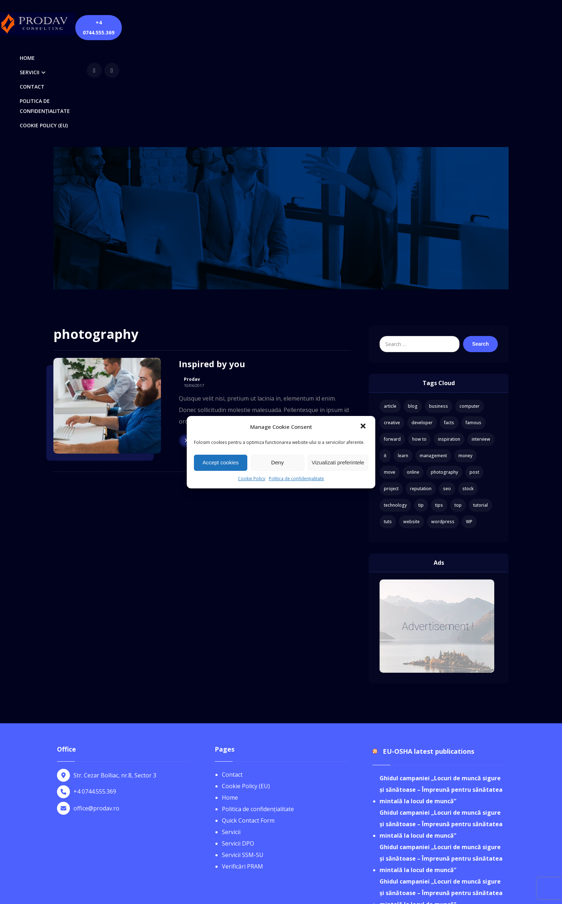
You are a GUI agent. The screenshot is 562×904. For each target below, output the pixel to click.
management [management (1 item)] (433, 357)
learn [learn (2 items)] (403, 357)
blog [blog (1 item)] (413, 307)
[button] (363, 426)
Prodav (192, 280)
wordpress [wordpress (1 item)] (442, 423)
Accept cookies (221, 462)
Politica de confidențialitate (296, 478)
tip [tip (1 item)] (421, 406)
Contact (232, 676)
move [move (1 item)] (389, 373)
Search (480, 245)
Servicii (231, 733)
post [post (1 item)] (474, 373)
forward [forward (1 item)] (392, 340)
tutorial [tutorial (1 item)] (480, 406)
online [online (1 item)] (413, 373)
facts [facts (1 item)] (449, 324)
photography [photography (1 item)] (444, 373)
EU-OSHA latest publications (428, 652)
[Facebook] (426, 22)
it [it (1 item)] (385, 357)
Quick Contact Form (248, 721)
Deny (277, 462)
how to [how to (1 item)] (419, 340)
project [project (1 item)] (391, 390)
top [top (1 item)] (458, 406)
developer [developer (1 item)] (422, 324)
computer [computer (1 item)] (469, 307)
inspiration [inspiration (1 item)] (449, 340)
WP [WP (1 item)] (469, 423)
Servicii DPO (238, 744)
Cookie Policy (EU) (246, 687)
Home (230, 698)
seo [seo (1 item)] (447, 390)
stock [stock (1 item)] (467, 390)
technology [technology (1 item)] (395, 406)
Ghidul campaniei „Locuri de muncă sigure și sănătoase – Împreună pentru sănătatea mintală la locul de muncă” (441, 691)
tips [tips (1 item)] (439, 406)
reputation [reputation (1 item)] (421, 390)
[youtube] (444, 22)
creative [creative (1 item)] (392, 324)
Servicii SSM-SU (242, 756)
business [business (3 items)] (438, 307)
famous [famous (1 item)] (473, 324)
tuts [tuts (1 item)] (388, 423)
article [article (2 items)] (390, 307)
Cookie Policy (251, 478)
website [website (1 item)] (411, 423)
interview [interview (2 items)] (481, 340)
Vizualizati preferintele (338, 462)
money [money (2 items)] (465, 357)
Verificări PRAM (242, 767)
